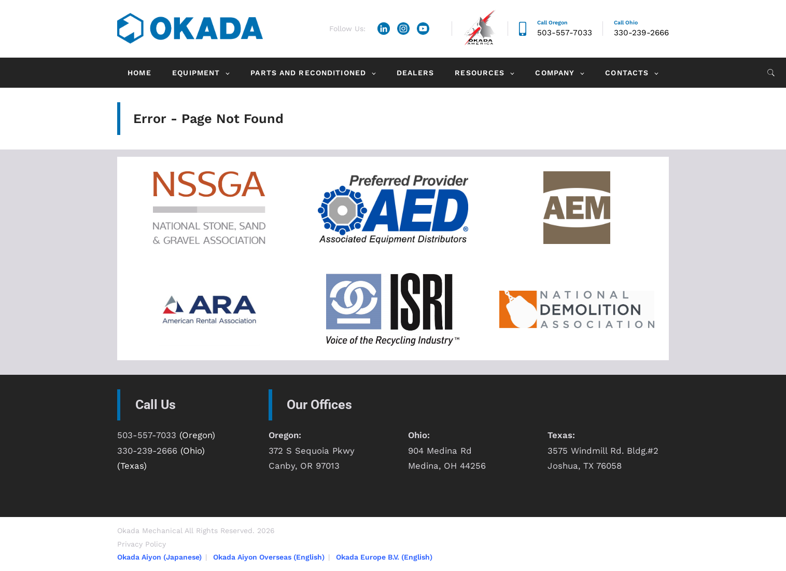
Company (554, 73)
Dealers (415, 73)
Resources (479, 73)
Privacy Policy (141, 544)
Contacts (627, 73)
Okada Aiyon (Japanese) (159, 557)
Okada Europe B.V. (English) (384, 557)
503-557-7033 (564, 32)
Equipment (196, 73)
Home (139, 73)
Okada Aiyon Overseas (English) (269, 557)
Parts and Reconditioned (308, 73)
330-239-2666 (641, 32)
